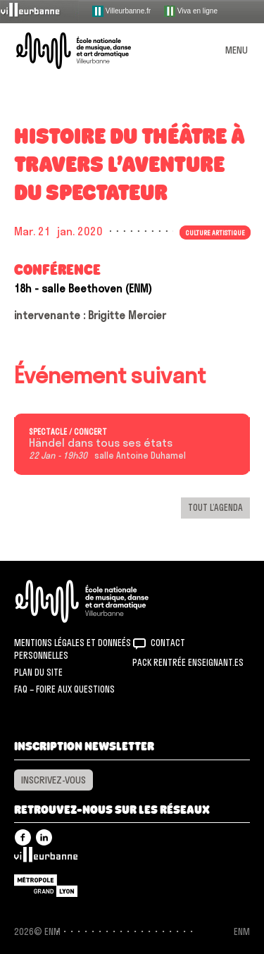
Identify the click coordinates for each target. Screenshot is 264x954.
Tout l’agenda (215, 507)
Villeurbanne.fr (121, 11)
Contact (168, 642)
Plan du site (38, 672)
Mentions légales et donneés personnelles (72, 649)
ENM (100, 601)
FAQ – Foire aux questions (64, 689)
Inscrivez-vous (53, 780)
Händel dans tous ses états (100, 443)
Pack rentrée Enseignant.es (188, 662)
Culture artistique (215, 232)
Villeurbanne (45, 858)
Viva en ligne (191, 11)
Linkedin (44, 837)
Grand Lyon (45, 885)
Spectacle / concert (68, 432)
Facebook (23, 837)
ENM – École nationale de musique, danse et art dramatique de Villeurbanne (90, 50)
